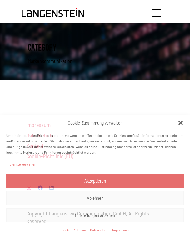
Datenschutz (99, 230)
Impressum (120, 230)
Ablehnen (95, 198)
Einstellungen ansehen (95, 215)
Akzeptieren (95, 181)
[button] (181, 123)
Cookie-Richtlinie (74, 230)
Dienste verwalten (22, 164)
